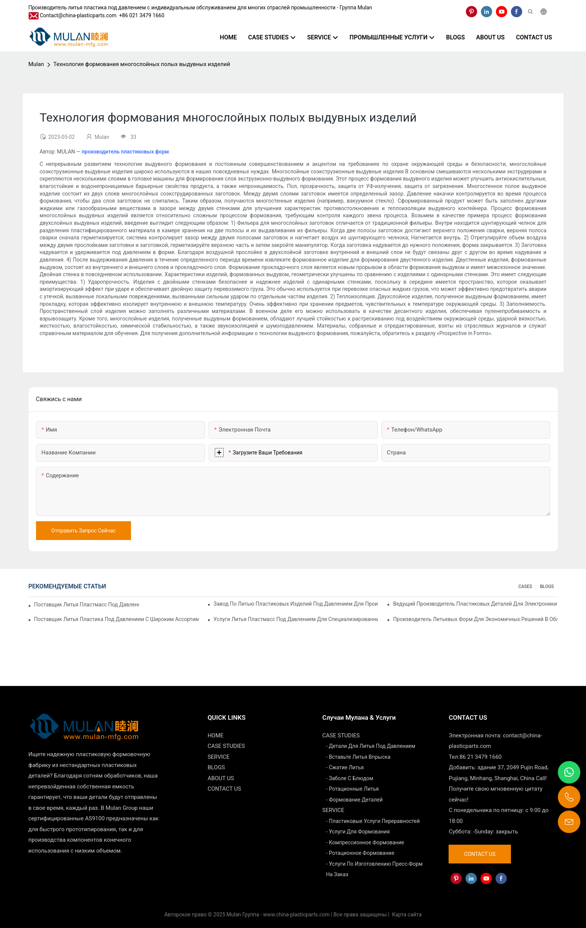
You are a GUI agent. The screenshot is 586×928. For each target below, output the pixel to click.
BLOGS (547, 586)
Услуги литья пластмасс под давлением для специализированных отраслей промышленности (296, 619)
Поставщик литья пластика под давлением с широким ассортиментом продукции (116, 619)
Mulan (36, 64)
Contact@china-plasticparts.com (78, 15)
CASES (525, 586)
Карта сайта (406, 914)
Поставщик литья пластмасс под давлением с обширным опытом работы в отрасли (86, 605)
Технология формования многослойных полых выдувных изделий (141, 64)
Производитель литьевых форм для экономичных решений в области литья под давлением (475, 619)
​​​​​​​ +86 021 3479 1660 (140, 15)
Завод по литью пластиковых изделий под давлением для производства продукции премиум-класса (296, 604)
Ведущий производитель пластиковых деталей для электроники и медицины (475, 604)
